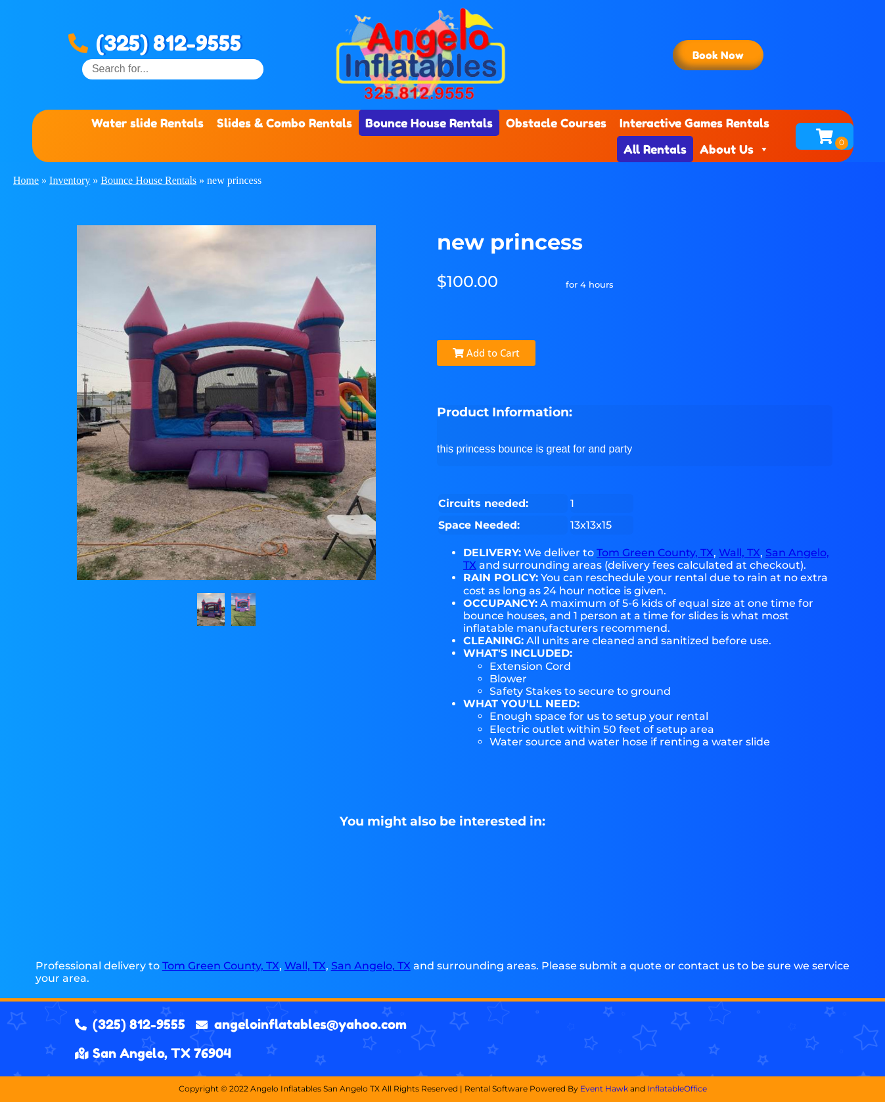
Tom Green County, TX (655, 552)
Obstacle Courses (556, 123)
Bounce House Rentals (429, 123)
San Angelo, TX (371, 965)
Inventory (69, 180)
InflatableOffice (677, 1088)
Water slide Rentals (147, 123)
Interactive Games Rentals (694, 123)
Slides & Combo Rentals (284, 123)
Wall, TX (739, 552)
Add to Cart (486, 352)
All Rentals (655, 149)
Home (26, 180)
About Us (734, 149)
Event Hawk (604, 1088)
